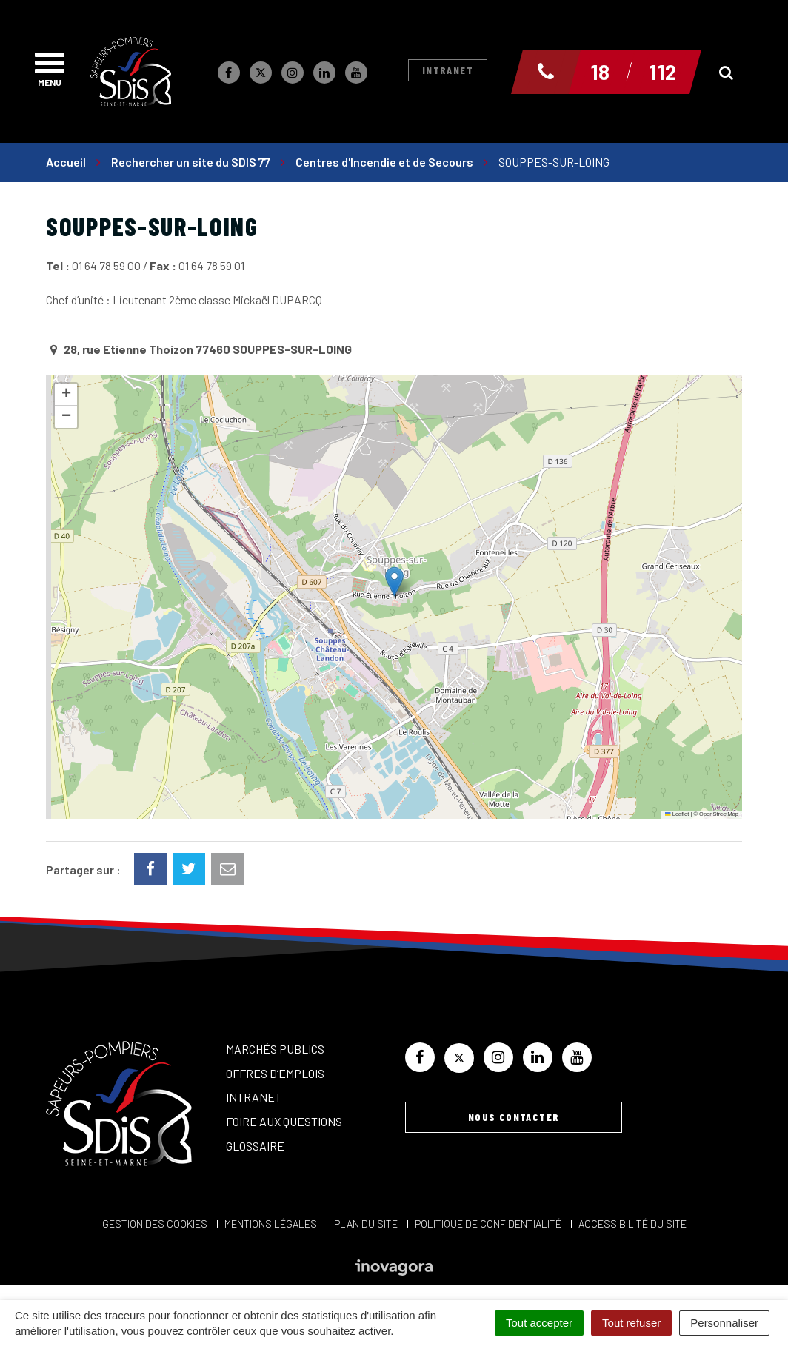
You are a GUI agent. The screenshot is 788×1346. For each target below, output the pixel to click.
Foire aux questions (284, 1121)
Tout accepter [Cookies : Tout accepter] (539, 1322)
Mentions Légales (270, 1223)
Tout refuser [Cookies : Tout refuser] (631, 1322)
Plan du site (366, 1223)
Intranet (447, 70)
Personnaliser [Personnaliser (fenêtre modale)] (724, 1322)
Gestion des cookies (154, 1223)
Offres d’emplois (275, 1073)
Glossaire (255, 1146)
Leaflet (677, 814)
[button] (394, 581)
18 (600, 71)
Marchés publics (275, 1049)
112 (662, 71)
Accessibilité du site (632, 1223)
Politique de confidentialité (488, 1223)
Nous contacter (514, 1117)
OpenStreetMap (718, 814)
